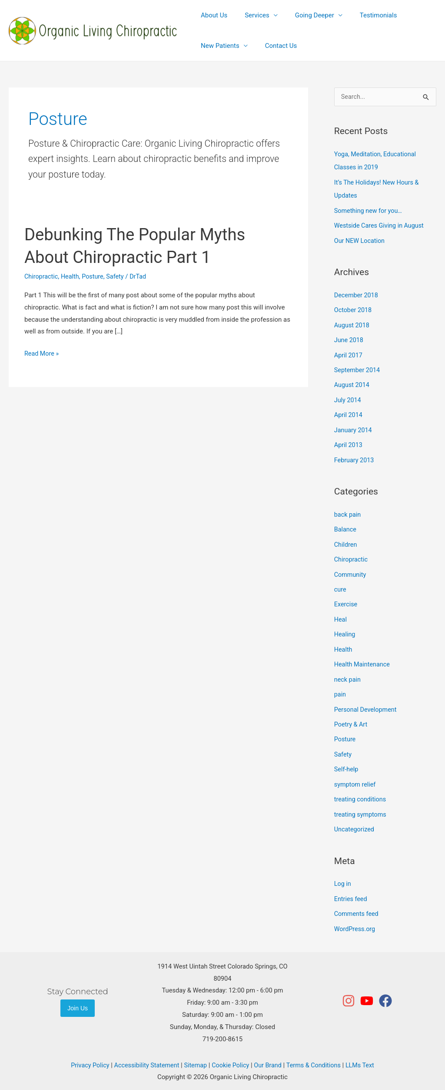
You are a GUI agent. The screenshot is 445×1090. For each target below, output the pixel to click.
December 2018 (357, 293)
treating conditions (361, 788)
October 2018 (353, 308)
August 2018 (352, 323)
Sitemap (194, 1052)
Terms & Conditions (317, 1052)
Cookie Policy (230, 1052)
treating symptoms (361, 803)
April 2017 (349, 352)
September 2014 (358, 367)
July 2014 (348, 396)
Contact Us (275, 46)
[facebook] (386, 987)
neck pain (348, 671)
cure (340, 583)
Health (71, 276)
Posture (95, 276)
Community (351, 568)
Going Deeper (303, 15)
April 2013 (349, 440)
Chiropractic (42, 276)
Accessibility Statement (144, 1052)
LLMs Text (365, 1052)
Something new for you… (369, 210)
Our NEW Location (360, 239)
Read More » (42, 352)
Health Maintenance (363, 656)
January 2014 (354, 426)
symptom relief (356, 773)
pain (340, 686)
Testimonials (363, 15)
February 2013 (355, 455)
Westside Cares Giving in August (381, 225)
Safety (119, 276)
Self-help (346, 759)
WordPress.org (355, 916)
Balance (345, 524)
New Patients (218, 46)
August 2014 (352, 382)
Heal (340, 612)
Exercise (346, 597)
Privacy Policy (85, 1052)
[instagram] (350, 987)
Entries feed (351, 887)
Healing (345, 627)
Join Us (77, 995)
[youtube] (368, 987)
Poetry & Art (351, 715)
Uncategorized (355, 818)
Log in (343, 872)
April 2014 (349, 411)
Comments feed (357, 901)
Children (346, 538)
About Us (212, 15)
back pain (348, 509)
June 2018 (349, 337)
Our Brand (269, 1052)
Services (250, 15)
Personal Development (366, 700)
